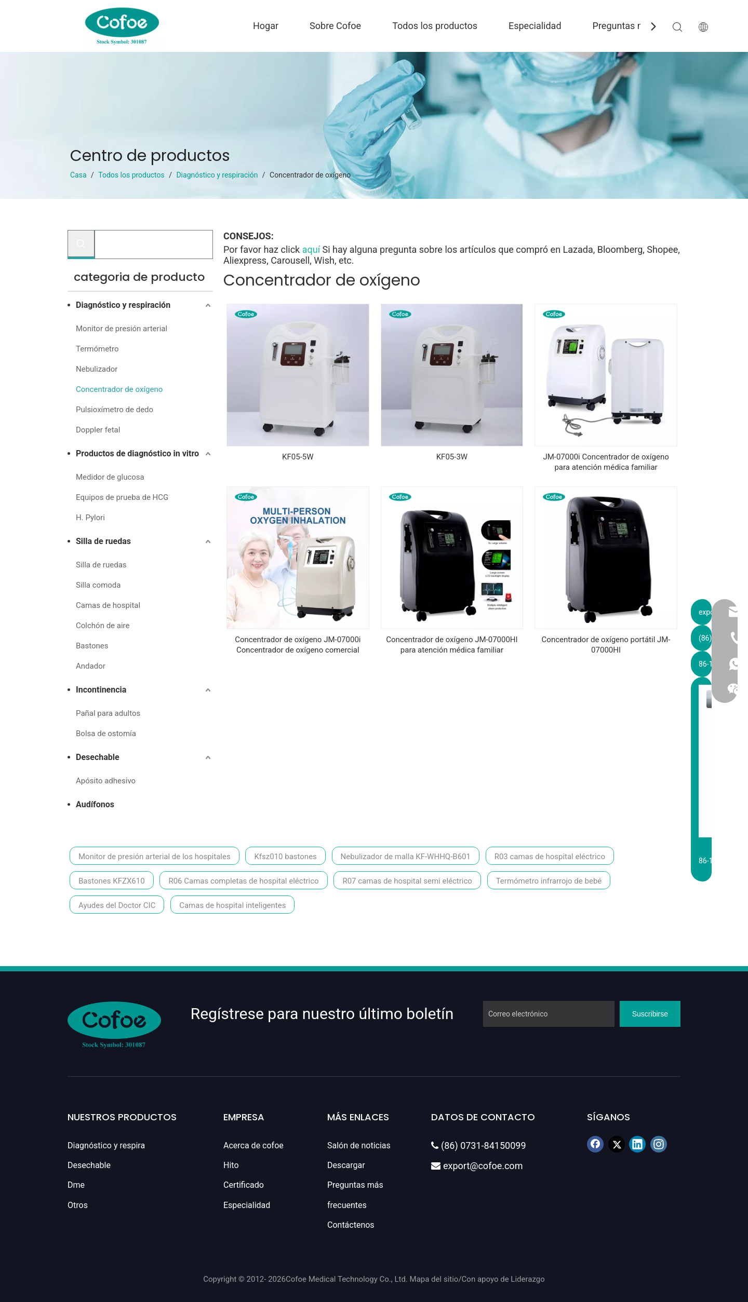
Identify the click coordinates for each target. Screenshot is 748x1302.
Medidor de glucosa (110, 477)
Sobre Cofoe (335, 25)
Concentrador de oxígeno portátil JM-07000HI (606, 645)
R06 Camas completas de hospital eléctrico (243, 881)
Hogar (265, 25)
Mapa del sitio (434, 1279)
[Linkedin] (637, 1144)
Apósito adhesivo (106, 780)
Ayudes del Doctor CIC (116, 905)
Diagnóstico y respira (106, 1145)
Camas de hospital (108, 605)
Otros (78, 1205)
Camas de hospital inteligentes (232, 905)
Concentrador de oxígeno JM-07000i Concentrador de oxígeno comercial (297, 645)
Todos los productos (434, 25)
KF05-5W (297, 457)
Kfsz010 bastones (285, 856)
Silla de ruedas (103, 541)
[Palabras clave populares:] (81, 243)
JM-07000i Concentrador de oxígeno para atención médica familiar (606, 462)
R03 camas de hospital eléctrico (550, 856)
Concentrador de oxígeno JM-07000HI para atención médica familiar (451, 645)
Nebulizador (96, 369)
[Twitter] (616, 1144)
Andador (90, 666)
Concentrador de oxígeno (119, 389)
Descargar (346, 1165)
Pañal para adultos (108, 713)
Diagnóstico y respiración (123, 305)
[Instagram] (658, 1144)
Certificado (243, 1185)
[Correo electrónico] (549, 1014)
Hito (231, 1165)
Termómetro (97, 349)
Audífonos (95, 804)
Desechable (97, 757)
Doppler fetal (98, 430)
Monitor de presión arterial (121, 328)
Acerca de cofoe (253, 1145)
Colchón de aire (102, 625)
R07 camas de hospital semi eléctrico (407, 881)
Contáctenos (351, 1225)
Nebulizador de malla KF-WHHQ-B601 (406, 856)
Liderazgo (527, 1279)
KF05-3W (452, 457)
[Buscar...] (154, 244)
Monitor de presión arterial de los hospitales (154, 856)
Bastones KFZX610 (111, 881)
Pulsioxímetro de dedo (114, 409)
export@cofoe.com (477, 1165)
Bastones (92, 645)
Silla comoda (98, 585)
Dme (76, 1185)
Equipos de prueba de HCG (122, 497)
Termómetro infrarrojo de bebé (549, 881)
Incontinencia (101, 690)
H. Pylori (90, 517)
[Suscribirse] (650, 1014)
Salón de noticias (359, 1145)
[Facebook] (595, 1144)
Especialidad (535, 25)
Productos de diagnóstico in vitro (137, 453)
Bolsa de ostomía (106, 733)
